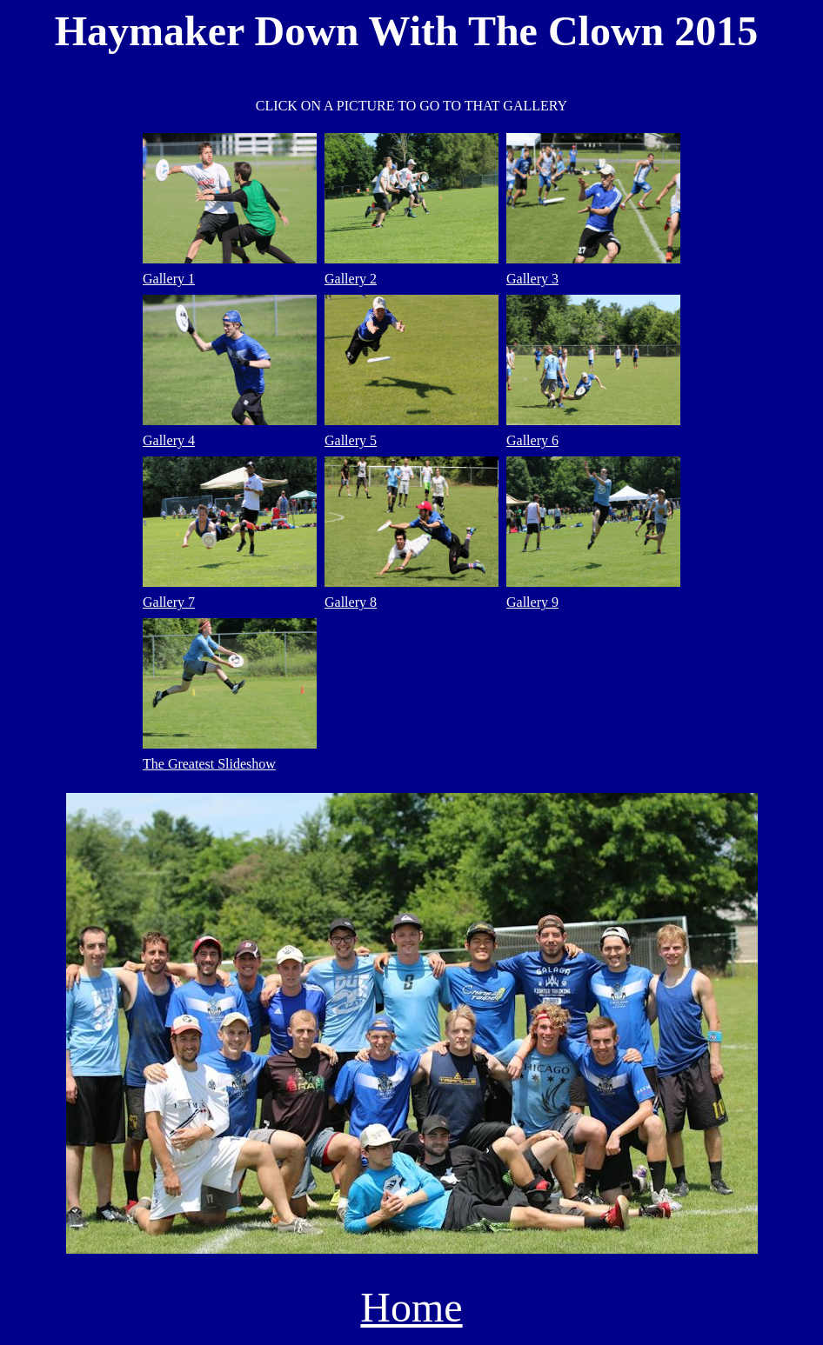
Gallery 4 (169, 440)
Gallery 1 (169, 278)
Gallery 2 (351, 278)
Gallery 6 (532, 440)
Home (411, 1307)
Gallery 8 (351, 602)
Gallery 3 (532, 278)
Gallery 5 (351, 440)
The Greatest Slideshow (209, 763)
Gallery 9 (532, 602)
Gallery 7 (169, 602)
